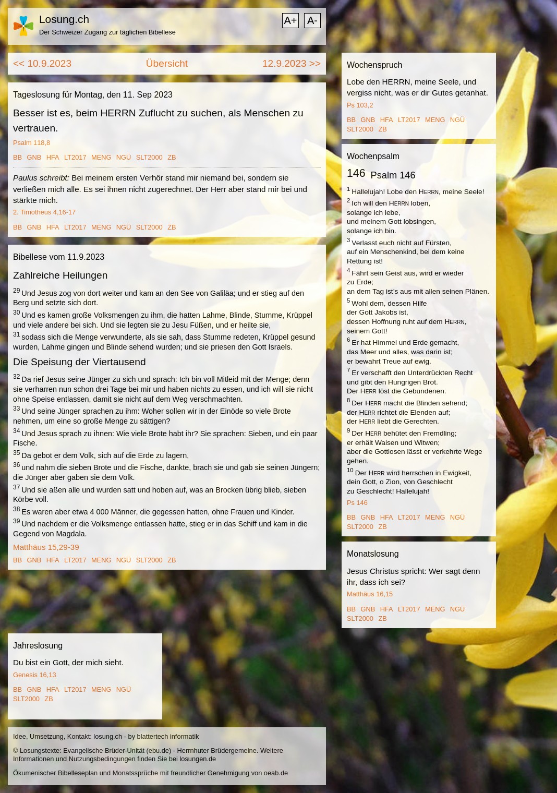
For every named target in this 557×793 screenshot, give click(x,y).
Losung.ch (64, 19)
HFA (52, 157)
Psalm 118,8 (31, 143)
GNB (34, 157)
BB (17, 157)
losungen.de (197, 759)
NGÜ (123, 157)
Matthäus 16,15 (370, 594)
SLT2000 (149, 157)
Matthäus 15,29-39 (46, 547)
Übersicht (167, 63)
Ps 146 (357, 503)
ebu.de (159, 750)
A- (312, 20)
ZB (171, 157)
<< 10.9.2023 (42, 63)
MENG (101, 157)
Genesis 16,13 (34, 675)
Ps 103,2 (360, 105)
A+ (290, 20)
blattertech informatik (168, 736)
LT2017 (75, 157)
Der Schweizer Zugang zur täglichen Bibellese (107, 32)
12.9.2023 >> (291, 63)
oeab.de (276, 773)
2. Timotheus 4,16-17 (44, 212)
